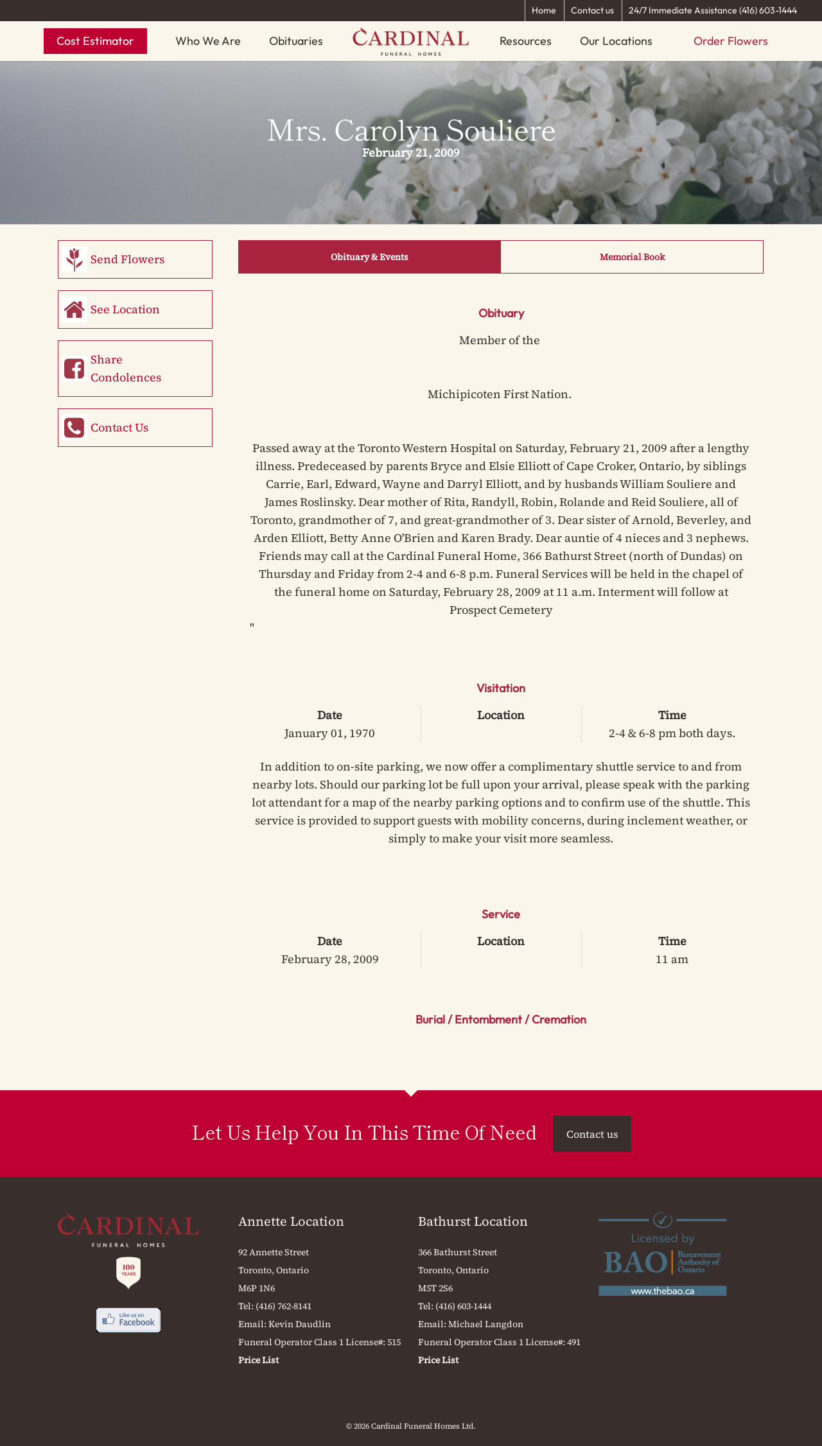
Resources (526, 40)
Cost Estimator (95, 40)
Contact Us (119, 427)
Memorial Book (632, 256)
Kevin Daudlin (299, 1324)
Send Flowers (127, 259)
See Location (125, 309)
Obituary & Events (369, 256)
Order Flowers (731, 40)
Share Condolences (126, 368)
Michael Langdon (485, 1324)
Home (544, 10)
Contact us (592, 10)
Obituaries (296, 40)
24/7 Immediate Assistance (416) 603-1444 (713, 10)
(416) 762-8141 (283, 1306)
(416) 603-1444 (463, 1306)
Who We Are (208, 40)
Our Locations (616, 40)
